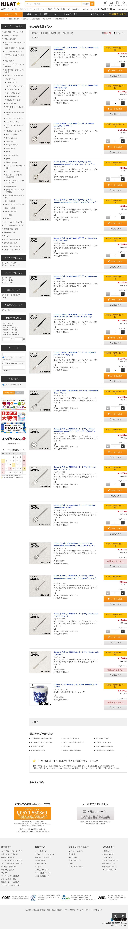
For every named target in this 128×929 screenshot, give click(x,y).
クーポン (72, 863)
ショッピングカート (76, 867)
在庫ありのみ (16, 385)
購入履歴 (72, 854)
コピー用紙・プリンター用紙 (41, 738)
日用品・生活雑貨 (102, 738)
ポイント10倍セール (42, 876)
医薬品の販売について (59, 910)
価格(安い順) (55, 33)
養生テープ (51, 9)
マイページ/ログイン (76, 851)
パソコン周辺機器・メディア (73, 742)
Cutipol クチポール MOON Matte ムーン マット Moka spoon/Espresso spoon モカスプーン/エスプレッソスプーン (75, 578)
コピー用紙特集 (40, 851)
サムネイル (120, 33)
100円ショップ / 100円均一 (11, 885)
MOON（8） (9, 280)
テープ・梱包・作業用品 (105, 746)
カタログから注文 (71, 14)
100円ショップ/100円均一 (105, 750)
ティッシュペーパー (25, 9)
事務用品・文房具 (37, 746)
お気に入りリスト (75, 860)
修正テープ (66, 9)
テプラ (59, 9)
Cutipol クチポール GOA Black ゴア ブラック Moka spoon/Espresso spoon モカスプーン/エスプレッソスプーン (75, 202)
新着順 (45, 33)
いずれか (15, 357)
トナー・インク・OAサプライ (41, 742)
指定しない (36, 33)
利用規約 (72, 910)
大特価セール (31, 14)
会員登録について (108, 863)
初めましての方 (108, 854)
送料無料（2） (10, 310)
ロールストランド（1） (13, 265)
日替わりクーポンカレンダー (45, 854)
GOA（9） (8, 278)
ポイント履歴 (73, 857)
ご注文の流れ (107, 857)
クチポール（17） (11, 263)
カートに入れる (116, 71)
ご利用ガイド (107, 851)
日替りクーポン (50, 14)
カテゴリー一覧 (11, 14)
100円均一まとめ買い (43, 857)
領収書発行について (109, 867)
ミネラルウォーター (40, 9)
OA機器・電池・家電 (103, 742)
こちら (36, 831)
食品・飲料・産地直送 (71, 738)
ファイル (66, 746)
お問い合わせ (98, 910)
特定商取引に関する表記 (41, 910)
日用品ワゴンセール (42, 870)
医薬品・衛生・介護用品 (72, 750)
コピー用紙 (14, 9)
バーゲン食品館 (40, 863)
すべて (6, 357)
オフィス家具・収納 (38, 750)
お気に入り (115, 76)
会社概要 (28, 910)
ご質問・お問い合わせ (110, 860)
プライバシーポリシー (84, 910)
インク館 (38, 867)
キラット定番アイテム (43, 873)
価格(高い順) (68, 33)
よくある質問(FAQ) (109, 870)
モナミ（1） (9, 282)
